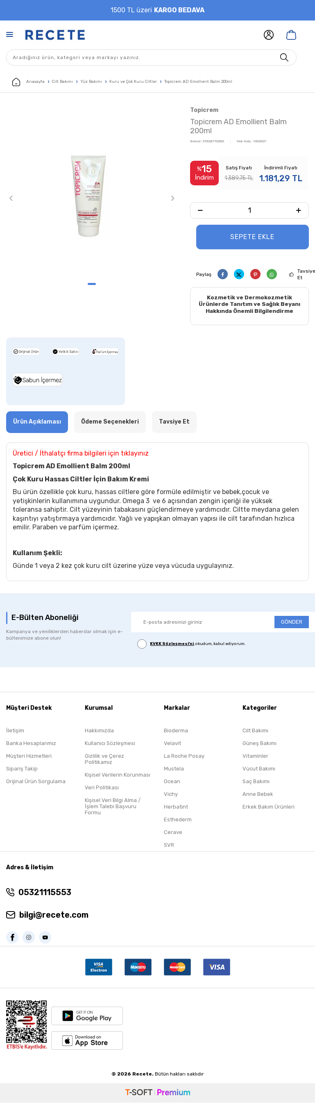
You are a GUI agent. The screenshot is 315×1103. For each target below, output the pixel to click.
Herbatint (176, 807)
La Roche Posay (184, 757)
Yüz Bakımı (91, 81)
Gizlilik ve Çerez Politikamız (104, 760)
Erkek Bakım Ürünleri (268, 807)
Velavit (172, 744)
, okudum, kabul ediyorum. (191, 644)
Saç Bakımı (256, 782)
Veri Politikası (102, 788)
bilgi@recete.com (53, 915)
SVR (169, 846)
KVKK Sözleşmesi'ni (172, 644)
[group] (92, 191)
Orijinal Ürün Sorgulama (36, 782)
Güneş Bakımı (259, 744)
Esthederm (178, 820)
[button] (92, 284)
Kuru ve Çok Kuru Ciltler (133, 81)
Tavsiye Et (174, 422)
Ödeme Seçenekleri (110, 422)
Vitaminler (255, 757)
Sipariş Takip (22, 769)
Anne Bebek (257, 795)
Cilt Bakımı (62, 81)
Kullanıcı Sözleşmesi (110, 744)
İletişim (15, 731)
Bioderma (176, 731)
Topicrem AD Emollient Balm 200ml (198, 81)
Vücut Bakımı (258, 769)
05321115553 (44, 893)
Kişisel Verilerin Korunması (117, 776)
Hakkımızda (99, 731)
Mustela (174, 769)
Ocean (172, 782)
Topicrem (204, 110)
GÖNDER (291, 622)
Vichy (171, 795)
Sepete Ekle (252, 237)
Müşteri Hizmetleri (29, 757)
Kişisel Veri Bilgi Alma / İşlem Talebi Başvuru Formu (113, 807)
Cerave (173, 833)
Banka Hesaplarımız (31, 744)
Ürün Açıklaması (37, 422)
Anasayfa (28, 82)
